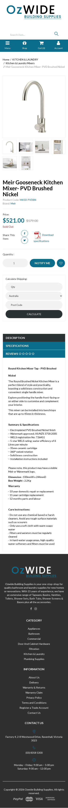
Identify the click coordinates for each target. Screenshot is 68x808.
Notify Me (42, 263)
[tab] (34, 338)
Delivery (34, 682)
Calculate (34, 314)
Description (15, 337)
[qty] (34, 287)
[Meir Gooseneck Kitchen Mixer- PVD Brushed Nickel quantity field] (15, 263)
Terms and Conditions (34, 702)
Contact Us (34, 712)
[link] (31, 608)
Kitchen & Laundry (34, 653)
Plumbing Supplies (34, 658)
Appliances (34, 628)
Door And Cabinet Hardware (34, 643)
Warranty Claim (34, 692)
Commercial (34, 638)
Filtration (34, 648)
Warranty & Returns (34, 687)
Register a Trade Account (34, 707)
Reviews (20, 353)
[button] (61, 263)
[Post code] (34, 305)
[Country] (34, 296)
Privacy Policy (34, 697)
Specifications (17, 345)
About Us (34, 677)
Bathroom (34, 633)
